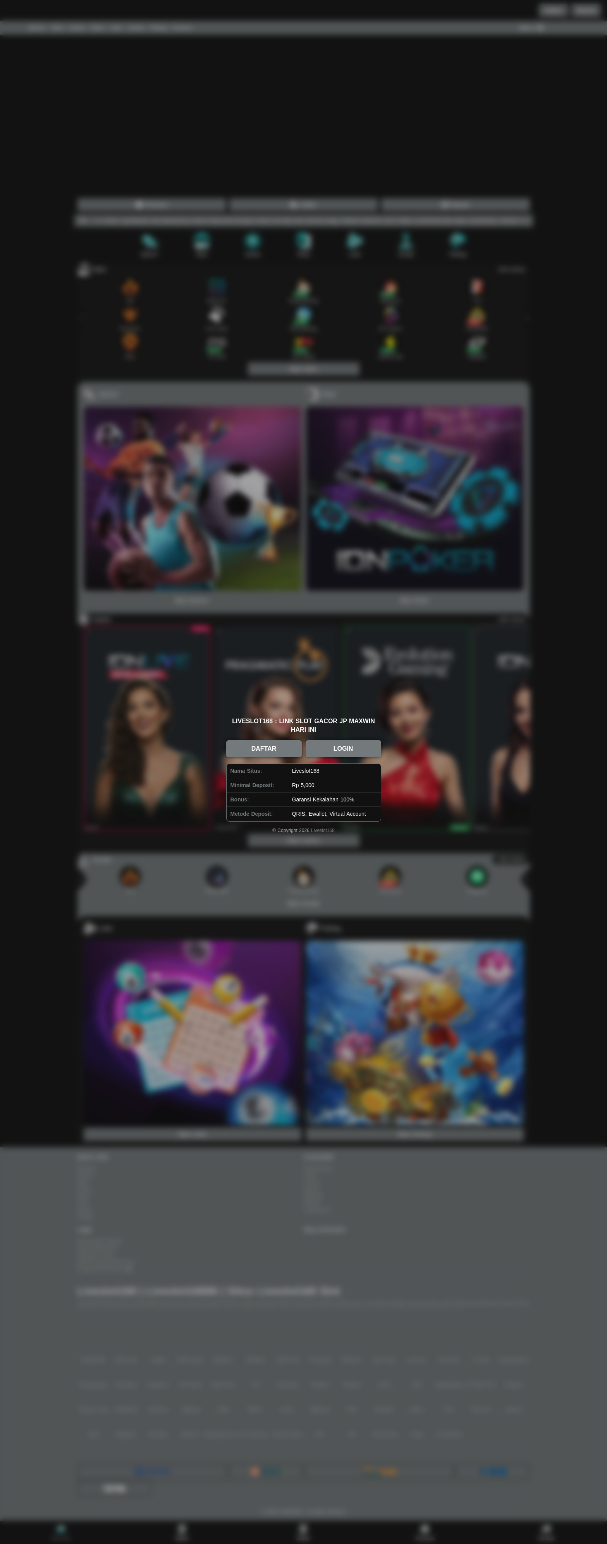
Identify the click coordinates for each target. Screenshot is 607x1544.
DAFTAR (264, 748)
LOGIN (343, 748)
